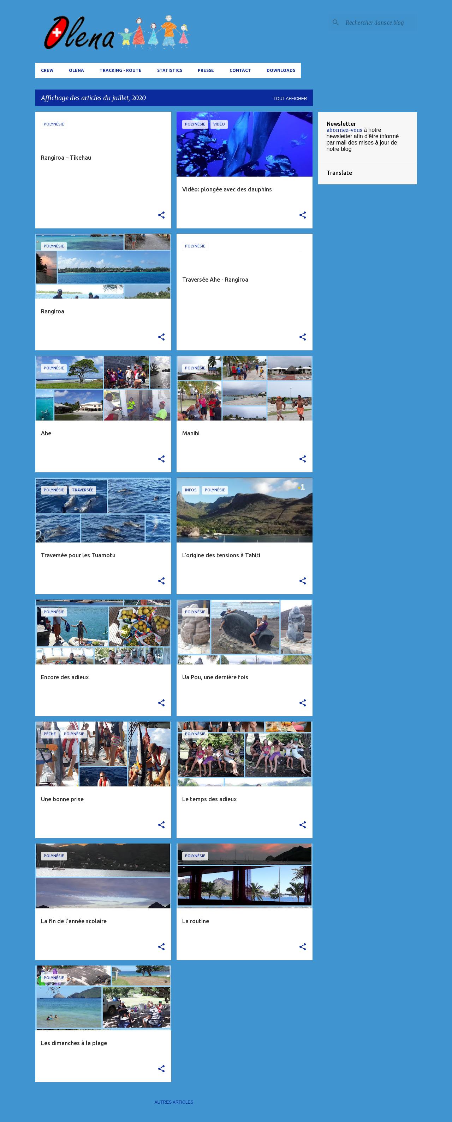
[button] (161, 215)
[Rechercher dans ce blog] (380, 22)
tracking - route (121, 70)
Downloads (281, 70)
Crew (47, 70)
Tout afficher (290, 98)
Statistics (169, 70)
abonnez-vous (344, 130)
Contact (240, 70)
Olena (76, 70)
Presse (206, 70)
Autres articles (174, 1102)
